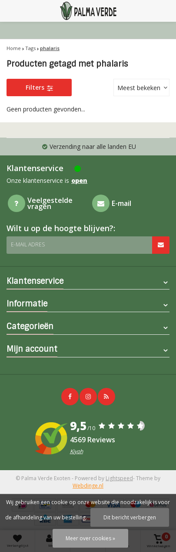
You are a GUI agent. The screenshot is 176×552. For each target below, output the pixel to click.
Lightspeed (119, 478)
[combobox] (141, 87)
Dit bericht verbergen (129, 517)
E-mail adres (28, 244)
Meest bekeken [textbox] (138, 88)
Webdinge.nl (88, 485)
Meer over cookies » (90, 538)
